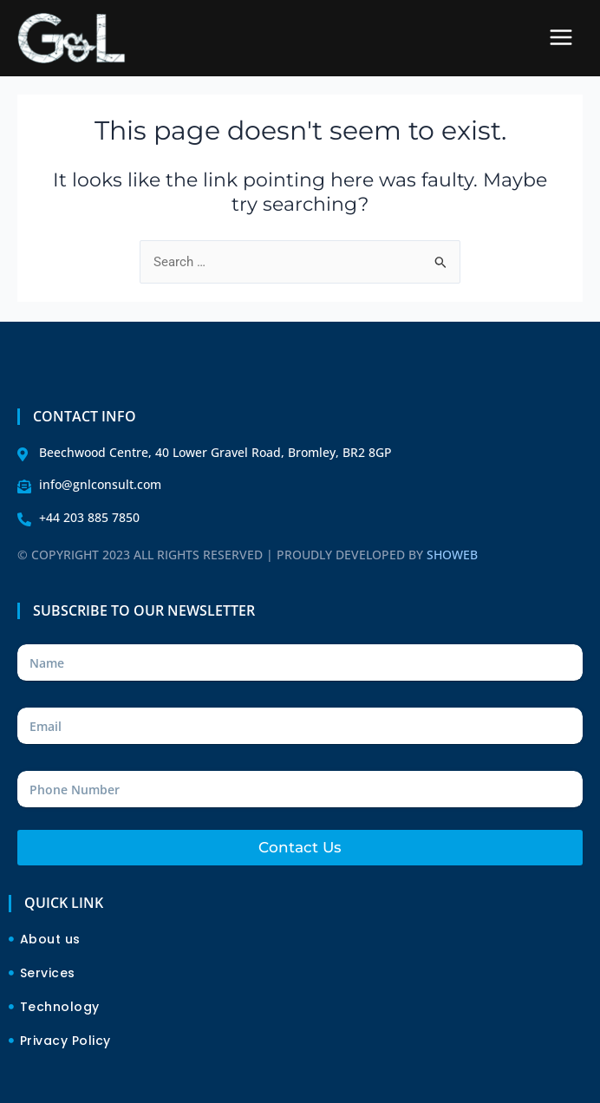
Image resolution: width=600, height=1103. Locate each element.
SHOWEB (452, 554)
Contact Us (300, 847)
